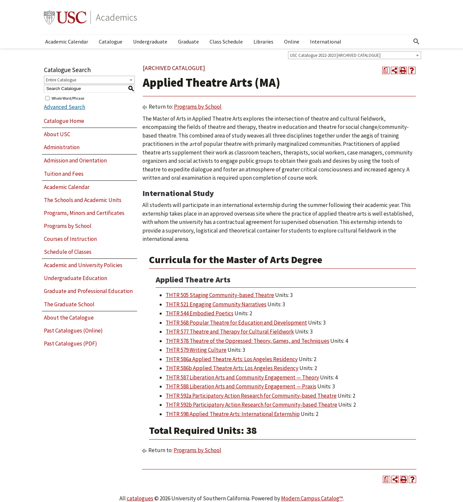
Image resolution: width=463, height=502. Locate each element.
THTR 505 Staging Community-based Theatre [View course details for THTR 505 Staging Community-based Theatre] (220, 295)
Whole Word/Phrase (68, 97)
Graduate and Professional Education (88, 291)
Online (291, 41)
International (325, 41)
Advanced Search (64, 107)
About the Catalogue (69, 317)
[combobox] (354, 55)
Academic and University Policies (83, 265)
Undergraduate (150, 41)
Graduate (188, 41)
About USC (57, 134)
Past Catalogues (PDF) (70, 343)
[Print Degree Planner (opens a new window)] (385, 70)
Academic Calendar (66, 41)
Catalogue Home (64, 121)
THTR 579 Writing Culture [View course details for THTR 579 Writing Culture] (196, 349)
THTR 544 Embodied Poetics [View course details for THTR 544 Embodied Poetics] (199, 313)
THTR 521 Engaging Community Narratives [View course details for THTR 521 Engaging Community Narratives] (216, 304)
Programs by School (67, 226)
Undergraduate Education (75, 278)
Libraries (263, 41)
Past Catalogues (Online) (73, 330)
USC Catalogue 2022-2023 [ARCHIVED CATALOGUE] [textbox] (335, 55)
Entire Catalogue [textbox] (61, 80)
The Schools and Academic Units (82, 200)
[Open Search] (416, 41)
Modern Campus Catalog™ (312, 498)
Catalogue (110, 41)
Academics (116, 17)
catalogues (140, 498)
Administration (61, 147)
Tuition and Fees (63, 173)
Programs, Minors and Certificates (84, 213)
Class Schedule (226, 41)
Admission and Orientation (75, 160)
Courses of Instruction (70, 239)
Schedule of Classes (67, 251)
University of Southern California (65, 17)
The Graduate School (69, 304)
